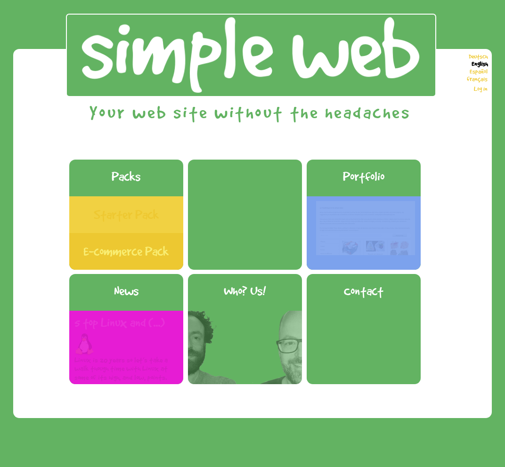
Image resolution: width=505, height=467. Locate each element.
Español (479, 71)
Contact (363, 290)
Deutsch (478, 56)
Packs (126, 176)
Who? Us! (245, 290)
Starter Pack (126, 214)
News (126, 290)
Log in (481, 89)
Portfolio (363, 176)
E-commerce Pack (126, 251)
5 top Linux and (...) (119, 322)
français (477, 79)
